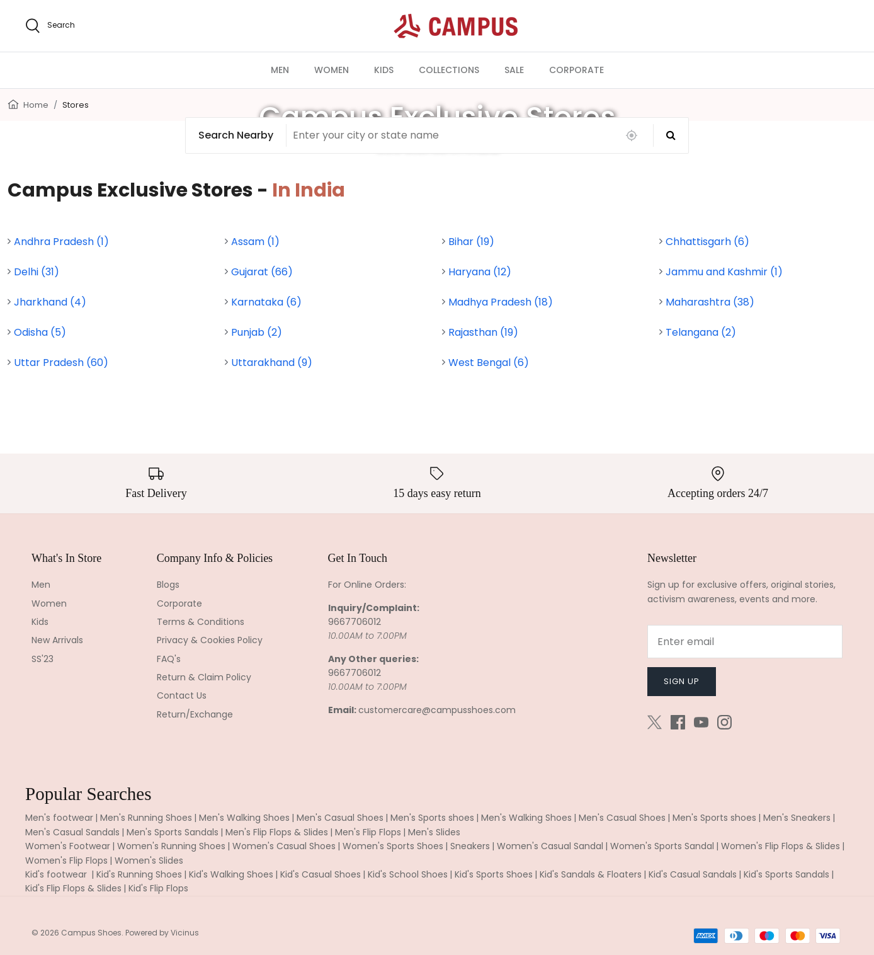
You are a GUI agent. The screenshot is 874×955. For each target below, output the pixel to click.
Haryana (479, 272)
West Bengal (488, 362)
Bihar (471, 241)
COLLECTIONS (449, 70)
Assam (255, 241)
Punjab (256, 332)
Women (49, 603)
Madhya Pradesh (500, 302)
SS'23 (42, 659)
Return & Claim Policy (204, 677)
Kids (39, 621)
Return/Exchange (195, 714)
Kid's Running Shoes (139, 874)
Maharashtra (710, 302)
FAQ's (169, 659)
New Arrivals (57, 640)
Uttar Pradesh (61, 362)
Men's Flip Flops (368, 832)
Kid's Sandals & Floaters (591, 874)
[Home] (13, 104)
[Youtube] (701, 722)
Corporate (179, 603)
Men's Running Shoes (146, 817)
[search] (50, 25)
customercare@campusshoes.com (437, 710)
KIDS (384, 70)
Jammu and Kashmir (724, 272)
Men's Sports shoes (432, 817)
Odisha (40, 332)
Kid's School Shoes (408, 874)
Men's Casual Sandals (72, 832)
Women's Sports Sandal (662, 846)
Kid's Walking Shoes (231, 874)
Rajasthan (483, 332)
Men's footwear (59, 817)
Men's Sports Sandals (173, 832)
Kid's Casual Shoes (320, 874)
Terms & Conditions (200, 621)
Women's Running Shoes (171, 846)
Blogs (168, 584)
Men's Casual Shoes (340, 817)
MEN (280, 70)
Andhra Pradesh (61, 241)
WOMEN (331, 70)
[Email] (745, 641)
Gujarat (262, 272)
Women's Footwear (67, 846)
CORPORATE (576, 70)
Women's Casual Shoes (284, 846)
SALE (514, 70)
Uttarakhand (271, 362)
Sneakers (470, 846)
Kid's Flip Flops (158, 888)
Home (35, 105)
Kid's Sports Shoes (494, 874)
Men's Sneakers (797, 817)
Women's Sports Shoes (393, 846)
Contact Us (182, 695)
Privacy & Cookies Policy (210, 640)
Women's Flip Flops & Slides (780, 846)
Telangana (701, 332)
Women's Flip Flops (66, 860)
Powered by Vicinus (162, 932)
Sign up (682, 681)
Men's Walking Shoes (244, 817)
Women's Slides (149, 860)
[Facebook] (678, 722)
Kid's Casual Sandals (693, 874)
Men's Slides (434, 832)
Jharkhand (50, 302)
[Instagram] (724, 722)
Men (40, 584)
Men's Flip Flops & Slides (276, 832)
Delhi (36, 272)
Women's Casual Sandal (550, 846)
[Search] (671, 135)
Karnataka (266, 302)
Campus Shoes (91, 932)
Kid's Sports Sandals (786, 874)
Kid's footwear (57, 874)
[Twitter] (654, 722)
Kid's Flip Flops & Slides (73, 888)
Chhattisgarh (707, 241)
